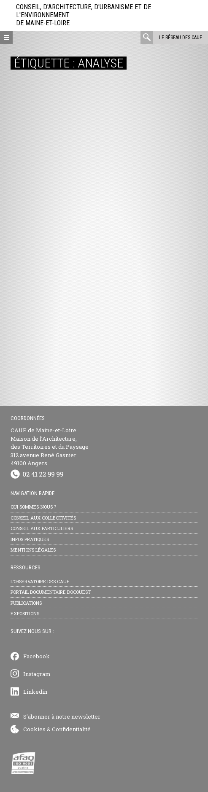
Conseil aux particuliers (42, 528)
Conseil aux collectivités (43, 518)
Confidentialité (71, 729)
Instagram (37, 674)
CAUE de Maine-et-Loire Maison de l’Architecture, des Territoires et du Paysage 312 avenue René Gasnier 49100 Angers (50, 446)
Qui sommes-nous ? (33, 507)
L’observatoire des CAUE (40, 581)
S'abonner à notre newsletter (61, 716)
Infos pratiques (30, 539)
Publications (26, 603)
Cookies (34, 729)
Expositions (25, 613)
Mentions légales (33, 550)
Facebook (36, 656)
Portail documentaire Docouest (51, 592)
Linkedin (35, 691)
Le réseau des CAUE (180, 37)
